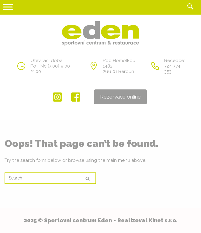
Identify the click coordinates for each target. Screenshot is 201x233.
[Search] (87, 178)
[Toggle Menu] (8, 7)
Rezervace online (120, 97)
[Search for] (50, 178)
